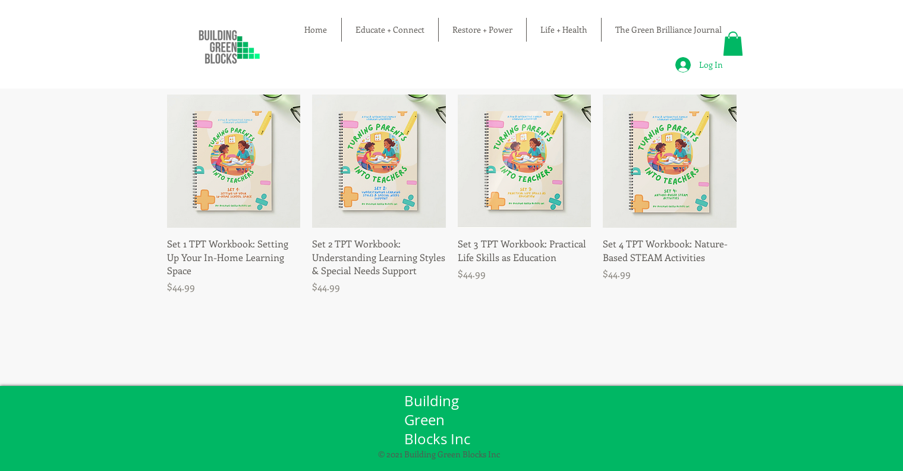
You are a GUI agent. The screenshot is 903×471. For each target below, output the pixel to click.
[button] (733, 44)
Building (433, 400)
